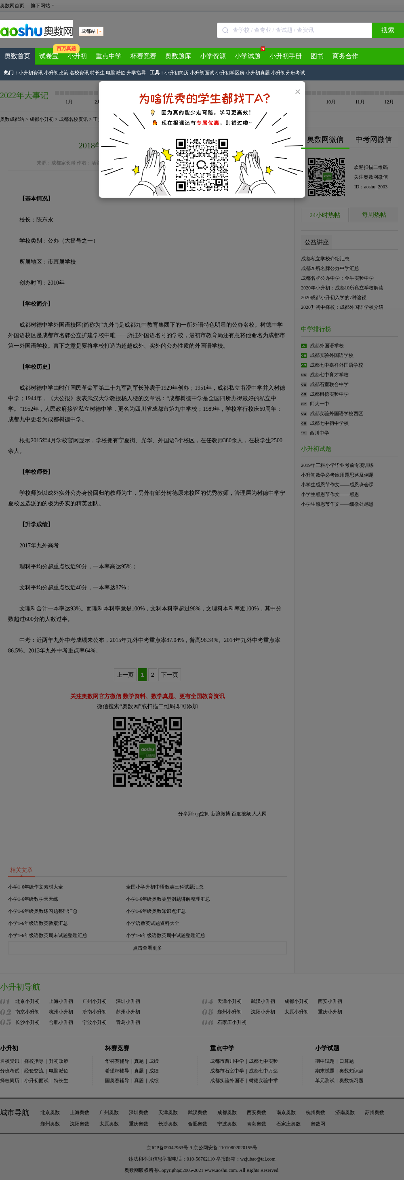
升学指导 (136, 73)
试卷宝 (49, 56)
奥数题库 (178, 56)
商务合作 (345, 56)
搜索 (387, 30)
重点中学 (109, 56)
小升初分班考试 (288, 73)
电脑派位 (116, 73)
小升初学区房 (230, 73)
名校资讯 (79, 73)
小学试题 (250, 53)
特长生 (97, 73)
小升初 (77, 56)
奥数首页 (17, 56)
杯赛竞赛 (143, 56)
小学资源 (213, 56)
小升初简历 (177, 73)
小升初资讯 (31, 73)
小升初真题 (258, 73)
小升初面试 (202, 73)
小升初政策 (56, 73)
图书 (317, 56)
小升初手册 (285, 56)
